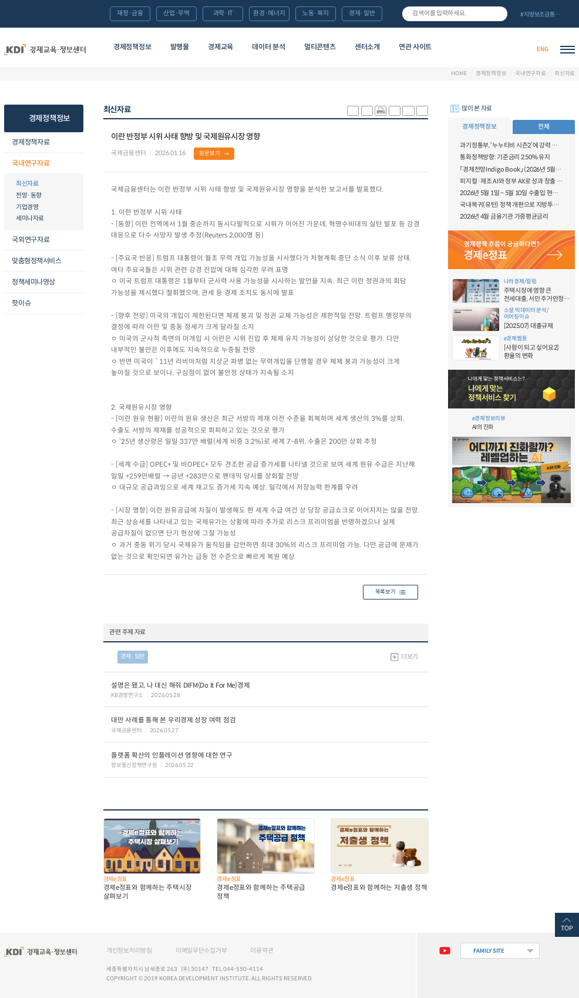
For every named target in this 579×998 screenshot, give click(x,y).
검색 (498, 13)
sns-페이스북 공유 (367, 111)
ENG (542, 49)
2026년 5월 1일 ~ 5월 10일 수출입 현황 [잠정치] (511, 193)
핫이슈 (21, 303)
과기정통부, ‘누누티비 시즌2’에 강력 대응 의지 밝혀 (511, 145)
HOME (459, 73)
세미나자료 (30, 218)
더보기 (409, 657)
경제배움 (474, 49)
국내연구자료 (530, 73)
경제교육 (220, 46)
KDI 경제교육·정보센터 (45, 49)
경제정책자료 (30, 142)
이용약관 (261, 951)
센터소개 (367, 46)
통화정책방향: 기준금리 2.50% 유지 (505, 157)
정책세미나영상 (33, 281)
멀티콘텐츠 (319, 46)
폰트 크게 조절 (408, 111)
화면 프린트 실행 (380, 111)
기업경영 (27, 207)
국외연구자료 (30, 239)
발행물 (179, 46)
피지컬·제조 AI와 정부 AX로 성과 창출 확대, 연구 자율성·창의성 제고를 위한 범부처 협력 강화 (511, 181)
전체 (543, 126)
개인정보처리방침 (129, 951)
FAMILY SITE (488, 951)
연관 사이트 (415, 46)
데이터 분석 (268, 46)
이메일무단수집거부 (201, 951)
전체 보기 (544, 14)
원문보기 (209, 153)
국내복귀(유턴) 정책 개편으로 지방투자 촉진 (511, 205)
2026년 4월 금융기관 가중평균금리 (504, 216)
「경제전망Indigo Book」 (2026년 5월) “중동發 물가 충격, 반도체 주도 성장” (511, 169)
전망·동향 (29, 195)
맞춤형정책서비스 (36, 260)
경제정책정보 (132, 46)
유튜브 (445, 951)
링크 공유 (394, 111)
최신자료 (564, 73)
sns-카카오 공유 (353, 111)
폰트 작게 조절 (422, 111)
